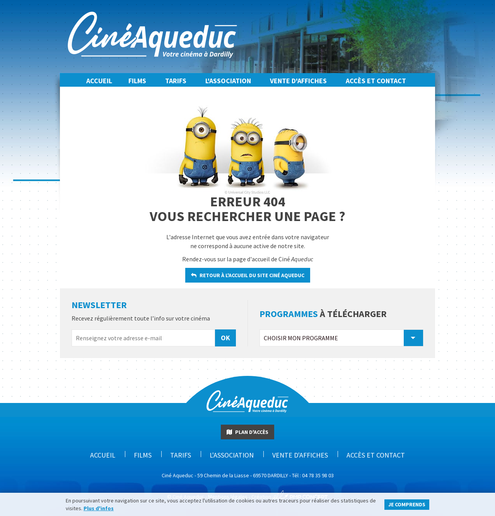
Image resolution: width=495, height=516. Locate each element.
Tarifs (175, 80)
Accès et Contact (376, 80)
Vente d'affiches (298, 80)
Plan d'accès (247, 432)
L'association (228, 80)
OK (225, 337)
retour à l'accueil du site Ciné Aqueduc (247, 275)
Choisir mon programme (339, 338)
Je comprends (406, 504)
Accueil (99, 80)
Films (137, 80)
